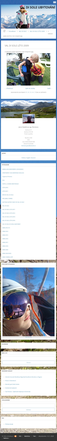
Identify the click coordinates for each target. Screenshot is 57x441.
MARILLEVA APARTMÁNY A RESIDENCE (12, 169)
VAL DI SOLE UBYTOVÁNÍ (37, 7)
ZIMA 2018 (5, 246)
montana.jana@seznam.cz (28, 145)
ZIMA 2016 (5, 239)
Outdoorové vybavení (11, 388)
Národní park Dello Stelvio (12, 384)
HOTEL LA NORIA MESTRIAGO (10, 184)
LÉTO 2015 (5, 187)
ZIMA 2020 (5, 250)
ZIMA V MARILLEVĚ (7, 257)
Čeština (24, 158)
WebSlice (27, 436)
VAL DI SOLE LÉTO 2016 (8, 220)
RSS (20, 436)
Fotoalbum (12, 31)
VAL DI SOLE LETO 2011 (8, 209)
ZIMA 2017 (5, 242)
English (28, 158)
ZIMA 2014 (5, 231)
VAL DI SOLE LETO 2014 (8, 217)
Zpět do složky (30, 88)
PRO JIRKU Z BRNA (7, 198)
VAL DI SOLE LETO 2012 (8, 213)
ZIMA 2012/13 (6, 228)
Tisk (34, 436)
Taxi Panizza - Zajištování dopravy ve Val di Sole (17, 391)
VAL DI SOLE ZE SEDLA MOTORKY (11, 224)
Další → (49, 88)
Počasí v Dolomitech (10, 380)
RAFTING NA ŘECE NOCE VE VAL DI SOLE (13, 202)
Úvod (4, 31)
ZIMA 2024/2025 (6, 253)
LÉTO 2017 (5, 191)
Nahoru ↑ (6, 438)
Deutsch (33, 158)
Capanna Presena (7, 176)
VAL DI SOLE (23, 31)
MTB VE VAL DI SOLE (7, 195)
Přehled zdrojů (9, 424)
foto (3, 180)
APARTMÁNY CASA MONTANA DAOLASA (13, 173)
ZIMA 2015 (5, 235)
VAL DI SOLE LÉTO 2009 (37, 31)
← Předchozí (9, 88)
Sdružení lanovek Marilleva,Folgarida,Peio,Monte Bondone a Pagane (23, 377)
